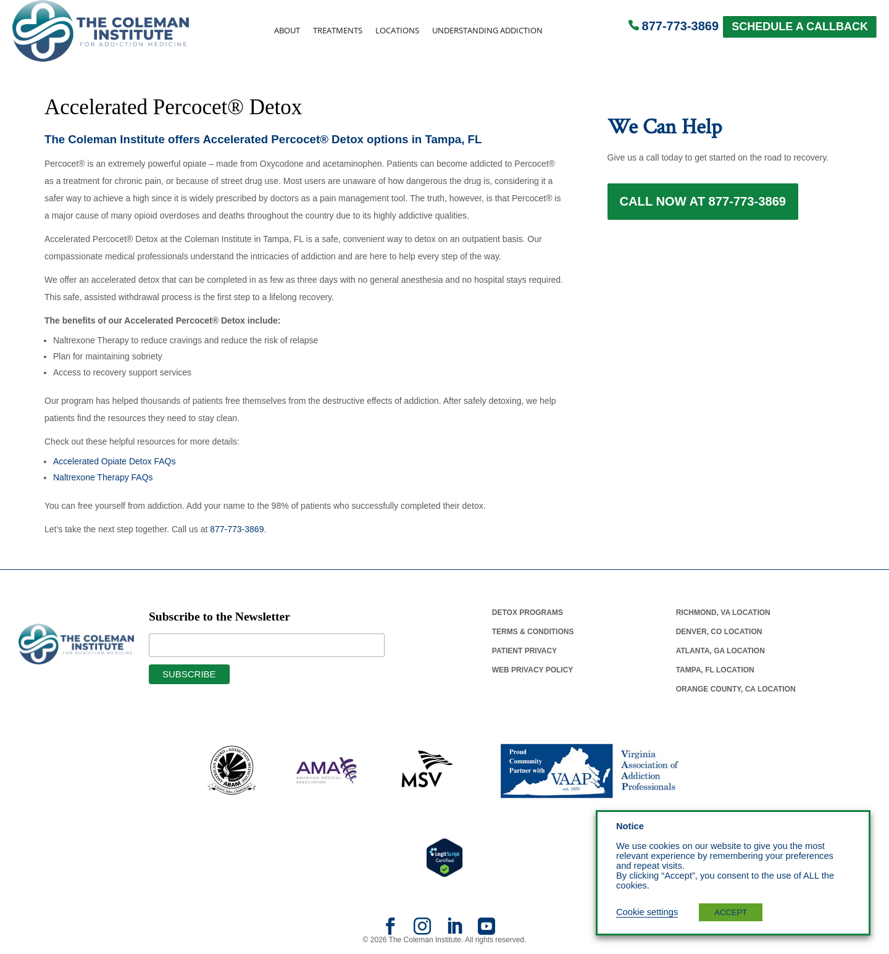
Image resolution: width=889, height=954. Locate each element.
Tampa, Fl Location (715, 670)
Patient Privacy (524, 650)
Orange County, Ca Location (736, 689)
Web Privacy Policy (533, 670)
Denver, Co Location (719, 631)
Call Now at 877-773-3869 (703, 205)
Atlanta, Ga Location (720, 650)
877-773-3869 (680, 26)
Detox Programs (527, 612)
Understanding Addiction (487, 30)
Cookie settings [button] (647, 912)
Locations (397, 30)
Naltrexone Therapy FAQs (103, 477)
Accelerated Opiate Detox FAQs (114, 461)
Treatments (337, 30)
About (287, 30)
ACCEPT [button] (730, 912)
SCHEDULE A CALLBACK (800, 26)
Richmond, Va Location (723, 612)
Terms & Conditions (533, 631)
